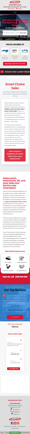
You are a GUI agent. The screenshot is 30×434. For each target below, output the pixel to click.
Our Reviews (15, 317)
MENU (15, 12)
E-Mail (18, 8)
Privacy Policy (21, 426)
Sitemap (14, 426)
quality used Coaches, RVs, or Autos (16, 201)
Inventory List (7, 426)
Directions (11, 8)
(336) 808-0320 (15, 5)
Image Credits (14, 428)
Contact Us (16, 414)
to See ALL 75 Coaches (15, 63)
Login (2, 432)
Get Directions (13, 368)
